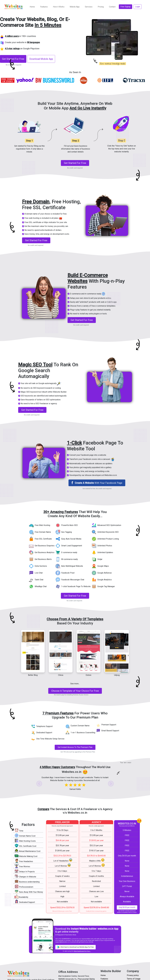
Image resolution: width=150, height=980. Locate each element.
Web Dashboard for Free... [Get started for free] (82, 951)
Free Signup (125, 6)
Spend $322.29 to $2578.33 (62, 907)
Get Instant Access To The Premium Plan (75, 747)
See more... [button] (75, 683)
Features (44, 7)
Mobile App (75, 7)
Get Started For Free (13, 58)
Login (137, 6)
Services (88, 7)
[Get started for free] (75, 691)
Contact (112, 7)
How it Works (58, 7)
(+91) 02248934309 (64, 939)
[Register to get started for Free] (13, 59)
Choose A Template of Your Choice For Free (75, 690)
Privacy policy (133, 975)
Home (32, 7)
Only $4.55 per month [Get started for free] (127, 907)
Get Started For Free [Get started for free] (75, 163)
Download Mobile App (41, 58)
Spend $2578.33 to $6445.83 (96, 907)
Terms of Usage (133, 979)
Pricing (101, 7)
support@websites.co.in (63, 942)
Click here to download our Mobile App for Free (75, 947)
